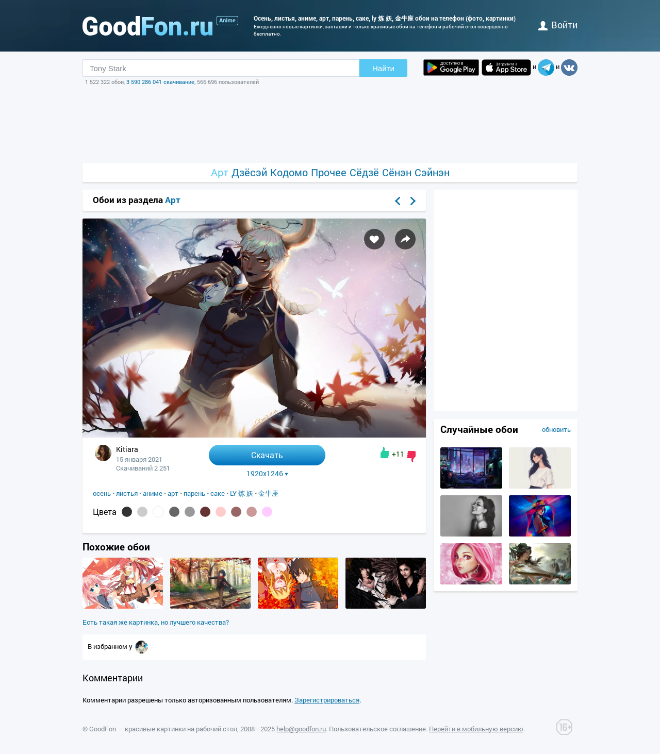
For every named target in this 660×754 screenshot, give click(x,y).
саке (217, 493)
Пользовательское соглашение (377, 728)
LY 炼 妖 (241, 493)
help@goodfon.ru (301, 728)
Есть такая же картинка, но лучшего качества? (155, 622)
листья (127, 493)
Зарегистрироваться (326, 700)
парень (194, 493)
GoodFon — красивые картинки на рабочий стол (163, 728)
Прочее (328, 172)
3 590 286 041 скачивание (160, 82)
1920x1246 (267, 473)
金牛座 (268, 493)
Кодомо (289, 172)
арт (173, 493)
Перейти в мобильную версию (476, 728)
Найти (383, 68)
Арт (219, 172)
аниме (152, 493)
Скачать (267, 454)
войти (558, 25)
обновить (556, 429)
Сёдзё (364, 172)
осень (102, 493)
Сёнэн (396, 172)
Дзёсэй (249, 172)
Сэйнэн (432, 172)
